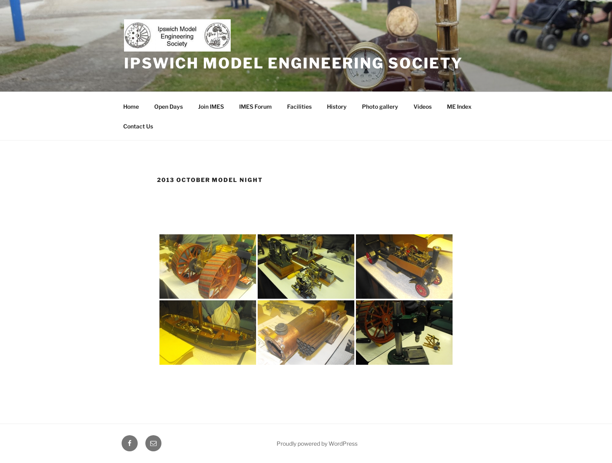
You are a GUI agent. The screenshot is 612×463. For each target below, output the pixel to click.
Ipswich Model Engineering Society (293, 63)
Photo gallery (380, 106)
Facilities (299, 106)
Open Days (168, 106)
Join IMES (211, 106)
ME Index (459, 106)
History (337, 106)
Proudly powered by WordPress (317, 443)
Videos (423, 106)
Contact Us (138, 126)
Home (131, 106)
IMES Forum (255, 106)
